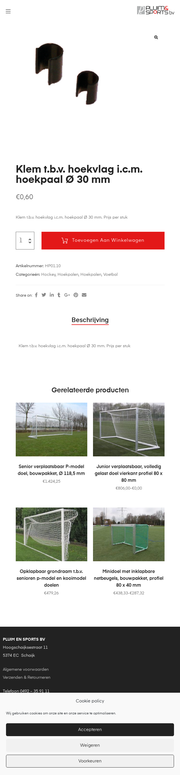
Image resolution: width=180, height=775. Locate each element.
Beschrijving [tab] (90, 320)
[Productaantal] (21, 240)
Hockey (48, 275)
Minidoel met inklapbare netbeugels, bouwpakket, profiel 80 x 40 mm (128, 579)
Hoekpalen (68, 275)
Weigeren (90, 745)
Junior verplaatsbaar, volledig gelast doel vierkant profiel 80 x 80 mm (129, 474)
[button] (156, 37)
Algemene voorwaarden (26, 670)
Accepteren (90, 730)
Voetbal (110, 275)
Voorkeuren (90, 761)
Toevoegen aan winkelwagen (108, 240)
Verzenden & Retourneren (26, 678)
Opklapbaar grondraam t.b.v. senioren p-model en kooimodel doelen (51, 579)
